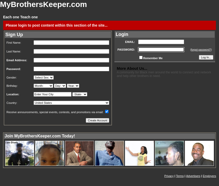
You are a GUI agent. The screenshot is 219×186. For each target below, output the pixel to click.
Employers (209, 175)
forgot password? (201, 49)
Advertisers (193, 175)
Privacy (169, 175)
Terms (180, 175)
